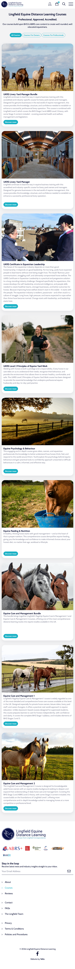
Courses (9, 887)
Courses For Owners (32, 35)
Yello (42, 959)
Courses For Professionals (53, 35)
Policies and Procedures (16, 934)
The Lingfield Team (14, 914)
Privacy (8, 923)
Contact (8, 902)
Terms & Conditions (14, 928)
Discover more (10, 122)
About (8, 882)
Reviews (9, 893)
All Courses (15, 35)
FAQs (7, 908)
